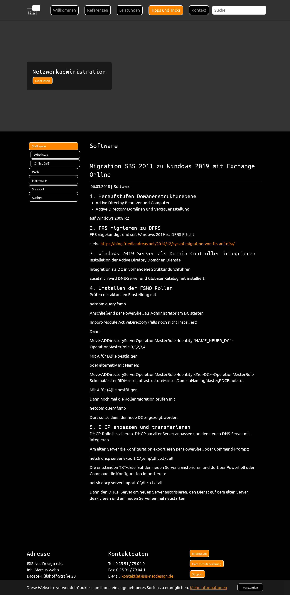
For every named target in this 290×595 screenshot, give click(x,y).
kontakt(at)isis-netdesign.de (147, 576)
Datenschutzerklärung (206, 564)
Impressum (199, 553)
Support (197, 574)
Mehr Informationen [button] (208, 587)
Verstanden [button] (250, 587)
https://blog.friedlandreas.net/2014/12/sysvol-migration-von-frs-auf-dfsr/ (167, 243)
